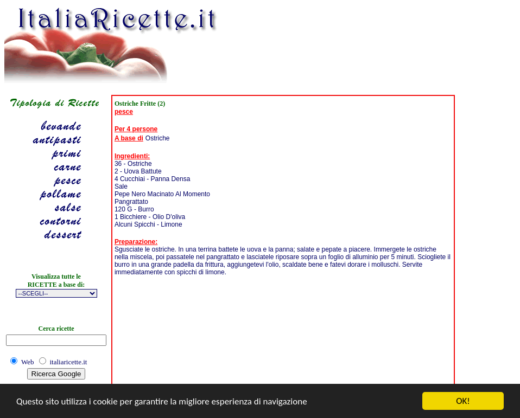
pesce (124, 111)
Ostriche (157, 138)
